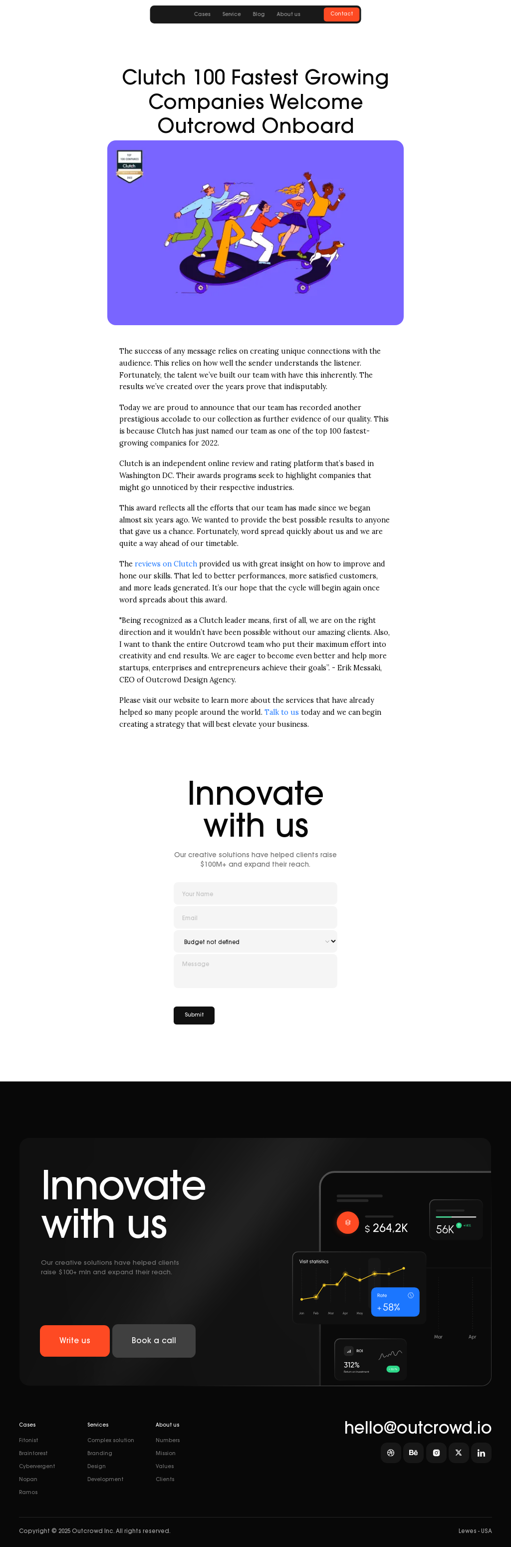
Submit (194, 1015)
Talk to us (281, 712)
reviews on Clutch (166, 563)
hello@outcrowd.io (418, 1430)
